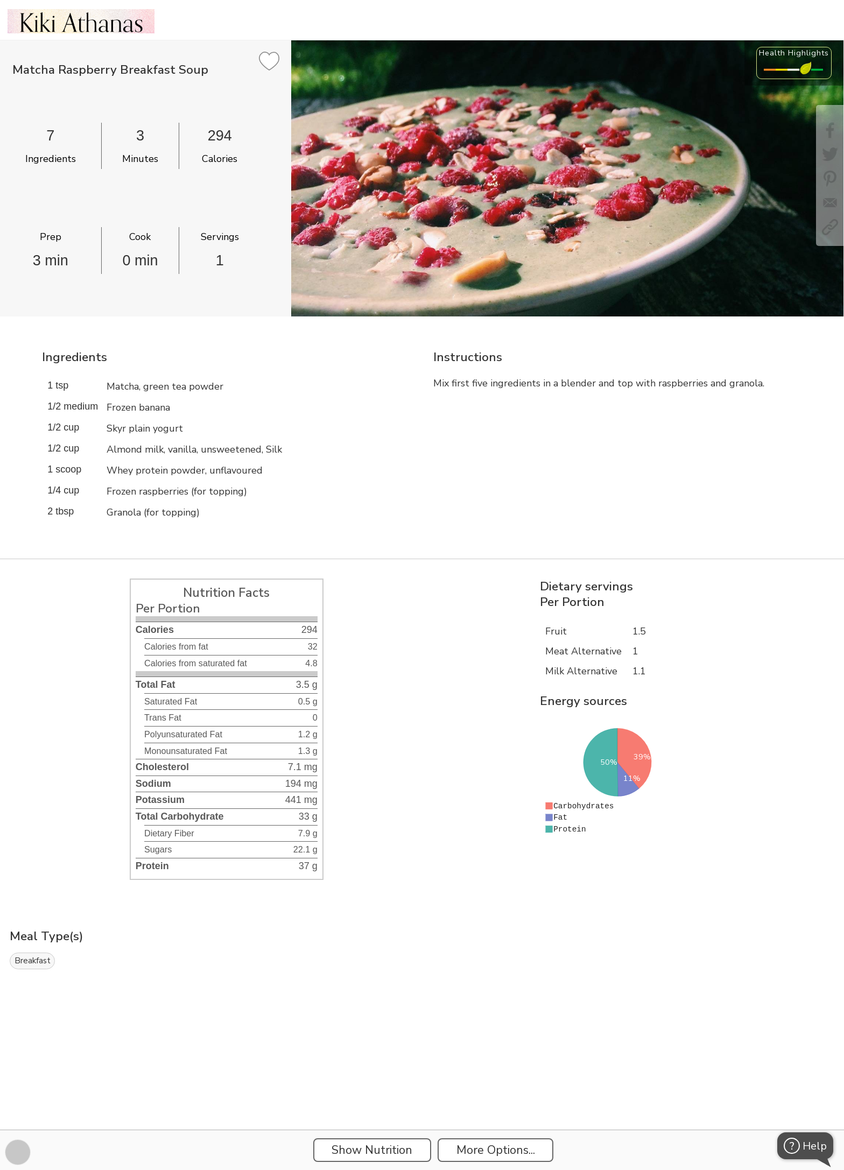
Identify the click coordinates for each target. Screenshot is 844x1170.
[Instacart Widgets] (422, 1092)
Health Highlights (794, 52)
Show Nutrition (372, 1150)
